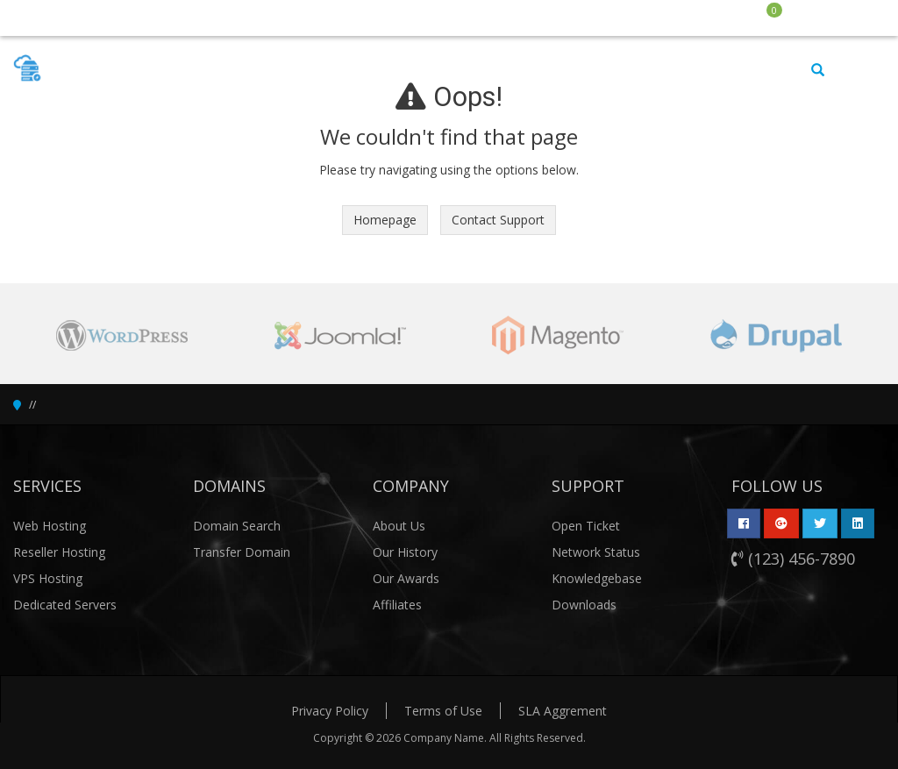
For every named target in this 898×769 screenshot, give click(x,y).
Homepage (385, 219)
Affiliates (397, 604)
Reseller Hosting (59, 552)
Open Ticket (586, 525)
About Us (399, 525)
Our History (405, 552)
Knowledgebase (597, 578)
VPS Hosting (47, 578)
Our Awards (406, 578)
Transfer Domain (241, 552)
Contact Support (498, 219)
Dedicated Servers (65, 604)
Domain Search (237, 525)
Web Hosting (49, 525)
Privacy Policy (329, 710)
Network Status (596, 552)
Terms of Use (443, 710)
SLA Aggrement (562, 710)
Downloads (584, 604)
